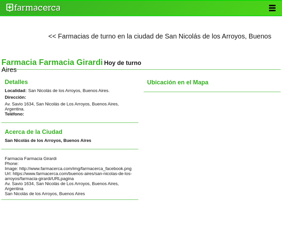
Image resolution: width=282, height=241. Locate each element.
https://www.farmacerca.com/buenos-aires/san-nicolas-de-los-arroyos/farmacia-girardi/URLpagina (68, 176)
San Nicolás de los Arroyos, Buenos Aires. (69, 90)
